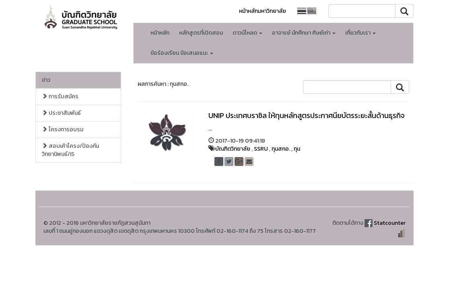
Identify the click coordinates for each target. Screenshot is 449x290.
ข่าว (46, 80)
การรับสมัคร (60, 96)
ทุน (297, 149)
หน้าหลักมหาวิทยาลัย (262, 11)
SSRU (261, 149)
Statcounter (390, 223)
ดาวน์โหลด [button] (247, 33)
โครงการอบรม (62, 129)
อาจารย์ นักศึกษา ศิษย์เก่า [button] (304, 33)
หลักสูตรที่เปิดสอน (201, 33)
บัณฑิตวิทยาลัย (232, 149)
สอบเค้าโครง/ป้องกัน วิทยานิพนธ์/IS (70, 150)
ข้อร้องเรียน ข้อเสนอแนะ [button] (181, 53)
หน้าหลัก (159, 33)
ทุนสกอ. (281, 149)
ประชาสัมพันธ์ (61, 113)
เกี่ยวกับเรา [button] (360, 33)
